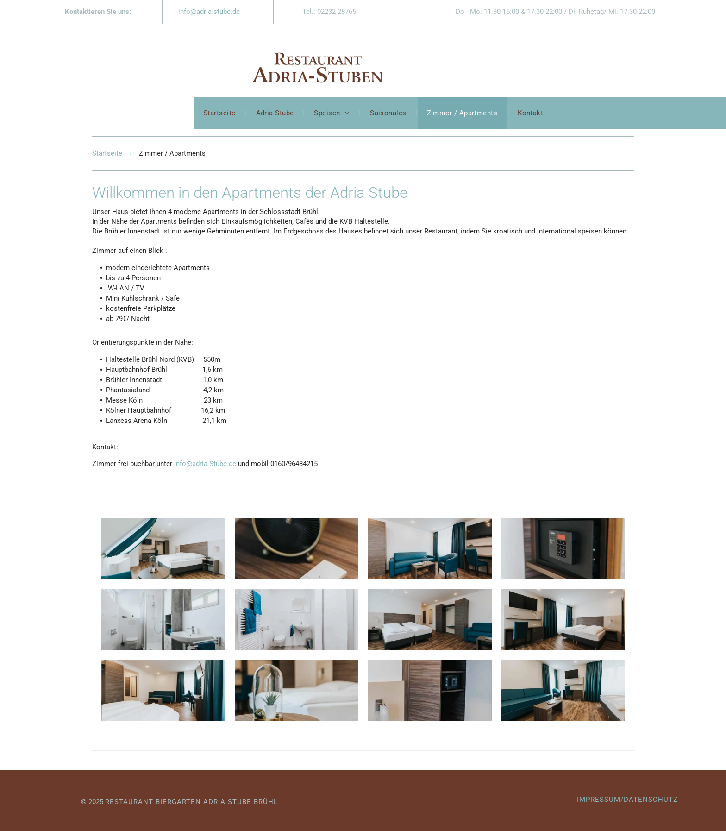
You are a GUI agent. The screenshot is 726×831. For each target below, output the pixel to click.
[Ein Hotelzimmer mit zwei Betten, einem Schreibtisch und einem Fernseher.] (563, 619)
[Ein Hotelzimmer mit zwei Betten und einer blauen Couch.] (430, 619)
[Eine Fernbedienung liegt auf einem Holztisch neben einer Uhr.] (297, 548)
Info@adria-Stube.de (205, 464)
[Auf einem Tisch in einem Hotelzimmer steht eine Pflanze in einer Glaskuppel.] (297, 690)
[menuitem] (220, 113)
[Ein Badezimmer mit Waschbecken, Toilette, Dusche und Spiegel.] (163, 619)
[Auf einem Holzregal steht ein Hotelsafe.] (563, 548)
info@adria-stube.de (209, 11)
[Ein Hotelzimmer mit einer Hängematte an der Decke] (163, 548)
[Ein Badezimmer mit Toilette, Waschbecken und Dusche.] (297, 619)
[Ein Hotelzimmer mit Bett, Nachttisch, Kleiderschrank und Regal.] (430, 690)
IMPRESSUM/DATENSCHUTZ (627, 799)
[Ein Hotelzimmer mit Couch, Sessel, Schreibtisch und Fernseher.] (563, 690)
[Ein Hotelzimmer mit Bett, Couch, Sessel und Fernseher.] (163, 690)
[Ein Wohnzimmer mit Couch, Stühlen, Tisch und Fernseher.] (430, 548)
